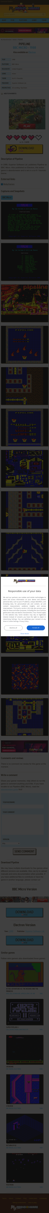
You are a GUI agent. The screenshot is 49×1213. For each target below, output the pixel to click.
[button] (24, 633)
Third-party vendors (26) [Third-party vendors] (21, 608)
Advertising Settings (10, 619)
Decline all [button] (13, 628)
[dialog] (24, 606)
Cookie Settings (13, 621)
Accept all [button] (35, 628)
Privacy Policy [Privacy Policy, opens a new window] (24, 621)
